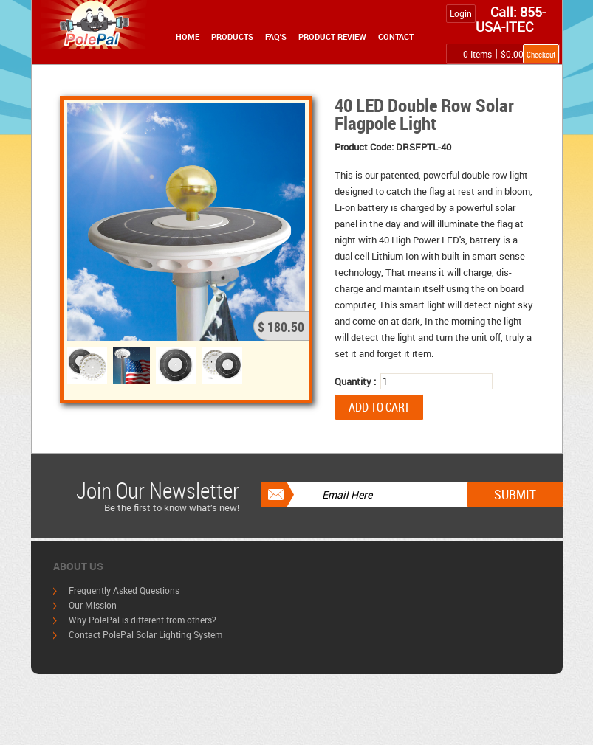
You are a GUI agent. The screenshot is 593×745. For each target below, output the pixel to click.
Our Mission (93, 605)
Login (461, 13)
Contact (396, 36)
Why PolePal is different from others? (142, 620)
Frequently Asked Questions (124, 590)
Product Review (332, 36)
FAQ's (276, 36)
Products (232, 36)
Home (187, 36)
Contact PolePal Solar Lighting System (145, 634)
